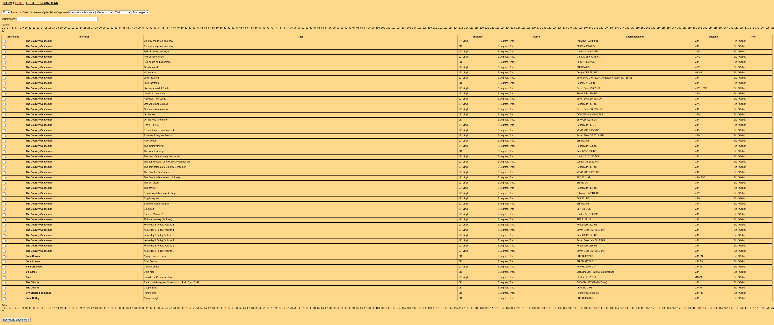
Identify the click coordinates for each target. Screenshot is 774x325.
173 (757, 27)
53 (194, 27)
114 (450, 27)
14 (41, 27)
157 (674, 27)
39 (139, 27)
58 (213, 27)
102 (388, 27)
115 (456, 27)
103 (393, 27)
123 (497, 27)
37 (131, 27)
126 (513, 27)
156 (669, 27)
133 (549, 27)
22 (73, 27)
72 (268, 27)
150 (638, 27)
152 (648, 27)
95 (357, 27)
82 (307, 27)
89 (334, 27)
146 (617, 27)
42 (151, 27)
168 (731, 27)
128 (523, 27)
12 (34, 27)
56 (205, 27)
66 (244, 27)
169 (736, 27)
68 (252, 27)
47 (170, 27)
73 (272, 27)
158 (679, 27)
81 (303, 27)
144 (606, 27)
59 (217, 27)
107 (414, 27)
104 (399, 27)
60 (221, 27)
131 (539, 27)
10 (26, 27)
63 (233, 27)
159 (684, 27)
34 (120, 27)
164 (710, 27)
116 (461, 27)
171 (747, 27)
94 (353, 27)
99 (373, 27)
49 (178, 27)
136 (565, 27)
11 (30, 27)
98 (369, 27)
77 (287, 27)
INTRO (7, 3)
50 (182, 27)
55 (201, 27)
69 (256, 27)
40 (143, 27)
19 (61, 27)
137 (570, 27)
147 (622, 27)
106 (409, 27)
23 (77, 27)
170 (741, 27)
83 (311, 27)
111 (435, 27)
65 (240, 27)
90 (338, 27)
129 (528, 27)
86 (322, 27)
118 (471, 27)
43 (155, 27)
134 (554, 27)
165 (716, 27)
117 (466, 27)
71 (264, 27)
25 (84, 27)
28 (96, 27)
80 (299, 27)
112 (440, 27)
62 (229, 27)
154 (658, 27)
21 (69, 27)
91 (342, 27)
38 (135, 27)
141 (591, 27)
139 (580, 27)
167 (726, 27)
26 (88, 27)
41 (147, 27)
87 (326, 27)
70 (260, 27)
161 (695, 27)
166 (721, 27)
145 (612, 27)
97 (365, 27)
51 (186, 27)
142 (596, 27)
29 (100, 27)
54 (198, 27)
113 (445, 27)
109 (424, 27)
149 (632, 27)
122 (492, 27)
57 (209, 27)
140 (586, 27)
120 (482, 27)
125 (508, 27)
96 (361, 27)
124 (502, 27)
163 (705, 27)
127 (518, 27)
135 (560, 27)
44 (158, 27)
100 (378, 27)
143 (601, 27)
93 (350, 27)
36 (127, 27)
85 (318, 27)
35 (123, 27)
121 (487, 27)
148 (627, 27)
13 (38, 27)
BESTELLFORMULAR (42, 3)
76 (283, 27)
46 (166, 27)
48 (174, 27)
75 (279, 27)
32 (112, 27)
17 (53, 27)
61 (225, 27)
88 (330, 27)
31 (108, 27)
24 (81, 27)
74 (275, 27)
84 (315, 27)
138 (575, 27)
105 (404, 27)
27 (92, 27)
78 (291, 27)
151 (643, 27)
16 (49, 27)
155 (664, 27)
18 (57, 27)
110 (430, 27)
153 (653, 27)
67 (248, 27)
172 (752, 27)
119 (476, 27)
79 (295, 27)
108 (419, 27)
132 (544, 27)
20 (65, 27)
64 (236, 27)
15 (45, 27)
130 (534, 27)
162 (700, 27)
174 (762, 27)
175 (768, 27)
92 (346, 27)
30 (104, 27)
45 (162, 27)
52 (190, 27)
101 (383, 27)
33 (116, 27)
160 (689, 27)
